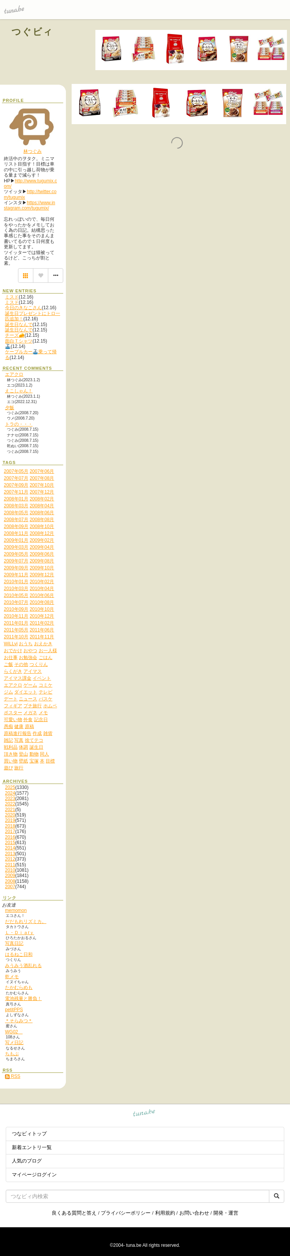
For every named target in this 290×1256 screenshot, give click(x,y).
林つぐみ (32, 151)
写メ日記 (14, 1042)
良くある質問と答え (74, 1213)
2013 (10, 853)
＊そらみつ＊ (19, 1020)
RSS (12, 1076)
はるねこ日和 (19, 954)
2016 (10, 837)
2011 (10, 864)
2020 (10, 815)
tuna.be (144, 1114)
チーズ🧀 (15, 335)
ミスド (12, 297)
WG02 (14, 1032)
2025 (10, 787)
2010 (10, 870)
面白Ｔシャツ (19, 341)
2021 (10, 809)
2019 (10, 820)
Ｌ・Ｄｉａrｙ (19, 932)
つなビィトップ (29, 1133)
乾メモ (12, 976)
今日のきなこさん (23, 307)
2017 (10, 831)
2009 (10, 875)
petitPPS (14, 1009)
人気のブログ (27, 1161)
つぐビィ (32, 31)
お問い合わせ (194, 1213)
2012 (10, 859)
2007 (10, 886)
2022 (10, 804)
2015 (10, 842)
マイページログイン (34, 1174)
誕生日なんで (19, 324)
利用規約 (165, 1213)
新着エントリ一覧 (32, 1147)
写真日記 (14, 943)
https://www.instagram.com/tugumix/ (29, 205)
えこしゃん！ (19, 391)
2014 (10, 848)
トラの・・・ (19, 424)
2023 (10, 798)
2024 (10, 793)
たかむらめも (19, 987)
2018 (10, 826)
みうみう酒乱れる (23, 965)
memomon (16, 910)
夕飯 (9, 407)
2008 (10, 881)
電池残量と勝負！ (23, 998)
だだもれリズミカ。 (25, 921)
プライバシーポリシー (126, 1213)
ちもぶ (12, 1053)
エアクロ (14, 374)
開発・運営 (225, 1213)
